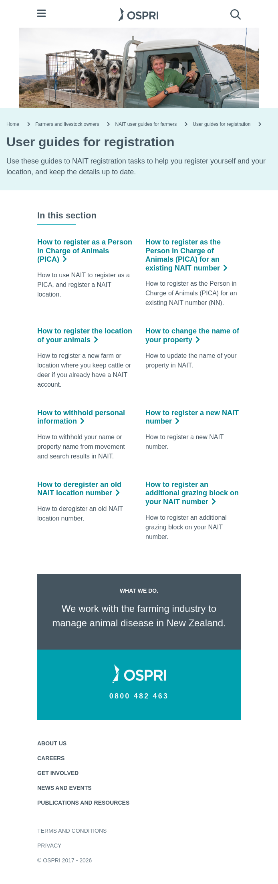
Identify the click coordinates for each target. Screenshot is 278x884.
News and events (64, 788)
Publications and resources (83, 802)
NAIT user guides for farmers (146, 124)
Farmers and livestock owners (67, 124)
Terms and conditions (72, 830)
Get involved (58, 773)
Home (12, 124)
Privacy (49, 845)
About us (51, 743)
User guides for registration (221, 124)
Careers (50, 758)
